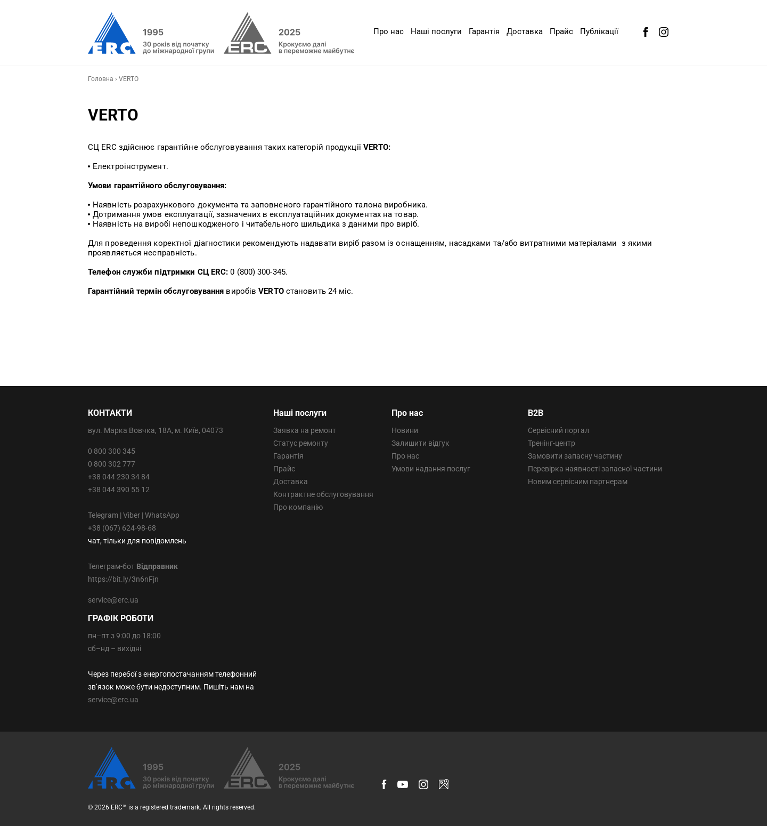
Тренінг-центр (551, 443)
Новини (404, 430)
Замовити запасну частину (575, 456)
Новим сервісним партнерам (577, 481)
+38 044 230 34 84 (119, 476)
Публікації (599, 31)
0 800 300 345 (111, 451)
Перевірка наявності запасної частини (595, 468)
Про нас (388, 31)
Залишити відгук (420, 443)
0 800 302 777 (111, 464)
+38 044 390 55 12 (119, 489)
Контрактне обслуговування (323, 494)
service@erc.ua (113, 600)
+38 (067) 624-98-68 (122, 528)
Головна (100, 79)
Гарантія (484, 31)
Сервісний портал (558, 430)
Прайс (561, 31)
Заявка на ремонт (304, 430)
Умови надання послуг (430, 468)
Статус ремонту (300, 443)
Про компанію (298, 507)
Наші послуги (436, 31)
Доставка (525, 31)
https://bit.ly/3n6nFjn (123, 579)
